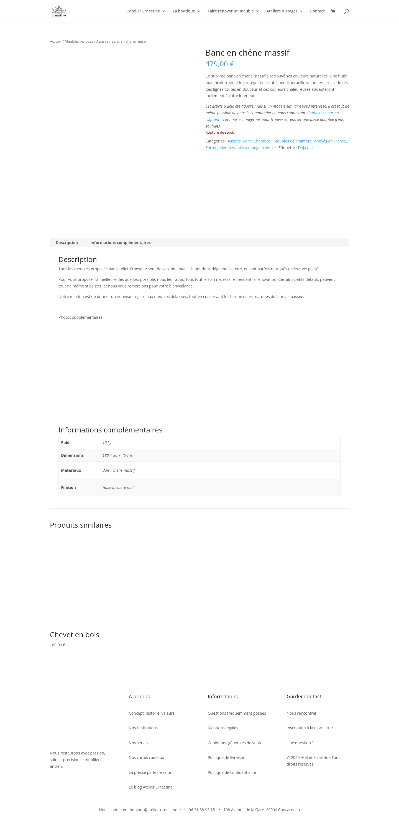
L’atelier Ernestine (143, 11)
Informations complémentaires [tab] (120, 240)
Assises (102, 41)
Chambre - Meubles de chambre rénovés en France (300, 141)
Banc (247, 141)
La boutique (184, 11)
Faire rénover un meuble (231, 11)
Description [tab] (67, 240)
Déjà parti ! (308, 147)
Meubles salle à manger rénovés (248, 147)
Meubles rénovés (79, 41)
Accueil (56, 41)
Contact (317, 11)
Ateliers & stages (282, 11)
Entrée (212, 147)
